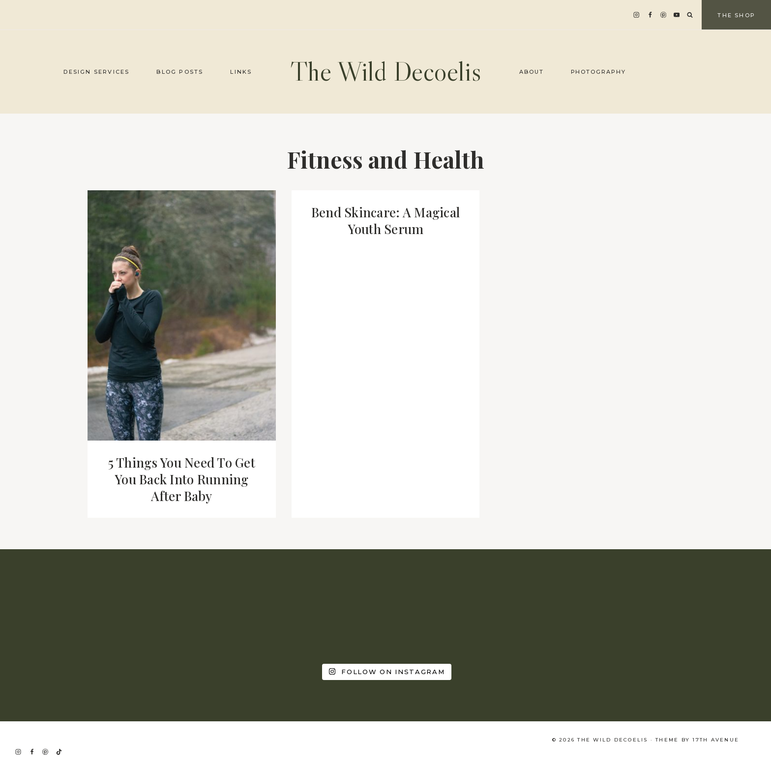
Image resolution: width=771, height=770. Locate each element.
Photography (598, 71)
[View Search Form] (690, 15)
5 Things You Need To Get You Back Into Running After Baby (181, 479)
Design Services (96, 71)
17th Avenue (715, 740)
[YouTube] (677, 15)
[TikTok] (59, 752)
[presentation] (182, 315)
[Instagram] (636, 15)
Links (241, 71)
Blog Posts (179, 71)
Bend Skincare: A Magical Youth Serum (385, 220)
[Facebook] (650, 15)
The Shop (736, 15)
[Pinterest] (663, 15)
